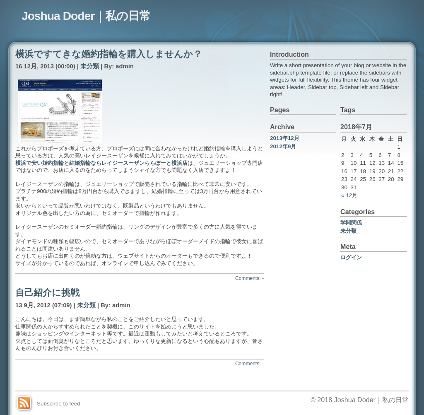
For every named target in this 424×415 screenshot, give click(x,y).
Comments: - (249, 278)
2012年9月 (283, 146)
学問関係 (351, 223)
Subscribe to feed (58, 404)
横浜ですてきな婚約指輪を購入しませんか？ (108, 54)
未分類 (89, 66)
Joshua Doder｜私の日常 (86, 15)
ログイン (351, 257)
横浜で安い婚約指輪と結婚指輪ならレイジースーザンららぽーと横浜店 (101, 163)
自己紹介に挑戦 (47, 293)
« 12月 (349, 195)
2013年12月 (284, 138)
